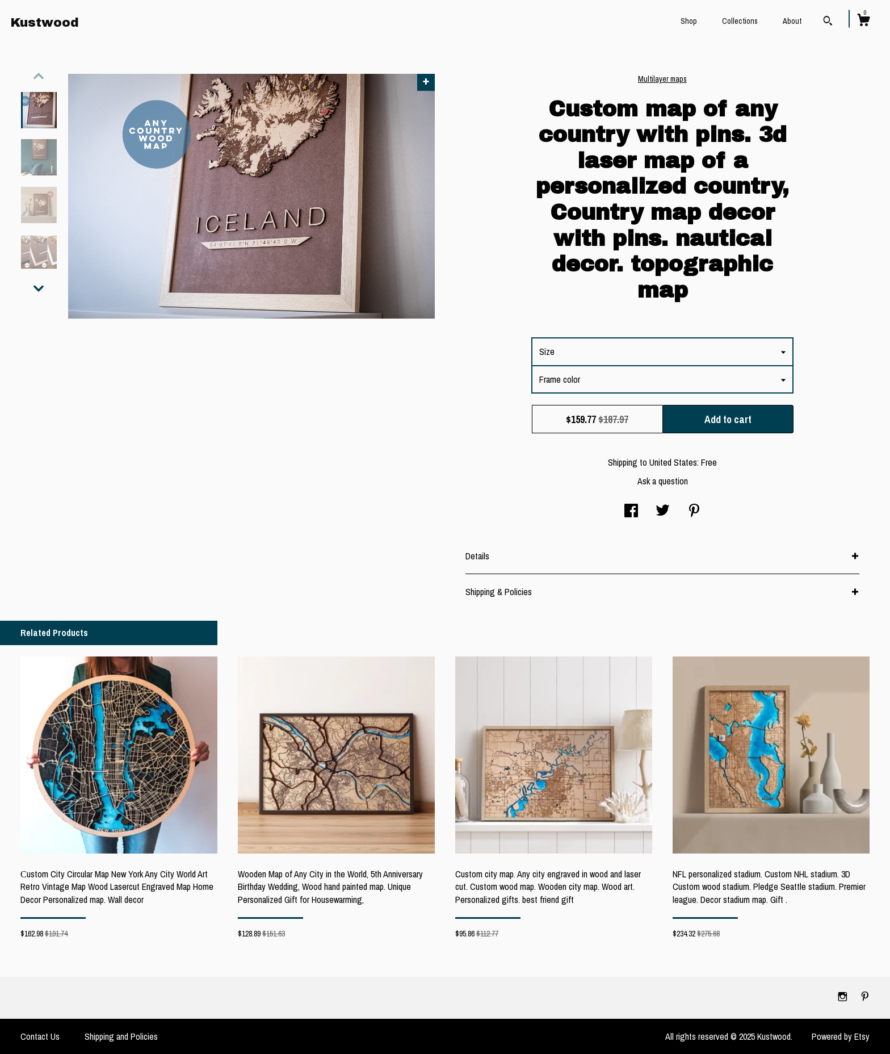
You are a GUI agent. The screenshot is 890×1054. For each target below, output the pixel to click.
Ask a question (662, 481)
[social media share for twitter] (662, 511)
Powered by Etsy (841, 1036)
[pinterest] (865, 997)
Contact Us (40, 1036)
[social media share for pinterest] (694, 511)
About (792, 21)
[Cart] (863, 21)
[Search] (828, 22)
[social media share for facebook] (631, 511)
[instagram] (843, 997)
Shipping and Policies (121, 1036)
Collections (740, 21)
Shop (689, 21)
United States (673, 462)
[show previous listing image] (39, 76)
